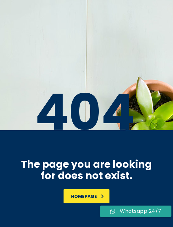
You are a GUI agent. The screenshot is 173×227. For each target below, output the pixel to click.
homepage (87, 196)
